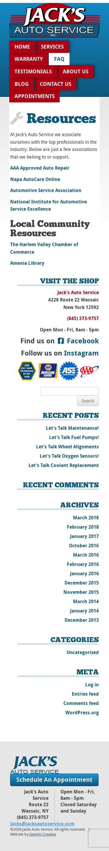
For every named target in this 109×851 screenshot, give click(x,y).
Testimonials (33, 71)
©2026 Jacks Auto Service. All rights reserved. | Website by (51, 832)
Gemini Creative (42, 834)
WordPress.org (82, 712)
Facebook (77, 341)
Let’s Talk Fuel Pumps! (74, 437)
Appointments (35, 96)
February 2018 (83, 527)
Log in (92, 684)
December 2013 (82, 620)
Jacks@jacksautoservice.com (42, 823)
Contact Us (55, 84)
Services (52, 46)
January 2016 (84, 573)
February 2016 (83, 564)
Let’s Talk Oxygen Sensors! (69, 456)
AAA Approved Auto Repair (39, 168)
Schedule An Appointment (54, 779)
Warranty (29, 59)
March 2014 (86, 601)
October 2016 (84, 545)
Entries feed (85, 694)
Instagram (81, 353)
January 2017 (84, 536)
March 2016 (86, 555)
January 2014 (84, 610)
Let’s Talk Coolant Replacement (63, 465)
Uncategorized (83, 652)
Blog (22, 84)
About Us (75, 71)
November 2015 (81, 592)
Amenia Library (27, 263)
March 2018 (86, 517)
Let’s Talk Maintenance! (72, 428)
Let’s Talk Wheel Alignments (67, 446)
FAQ (59, 59)
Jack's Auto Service (34, 765)
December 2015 (82, 583)
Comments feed (81, 703)
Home (22, 46)
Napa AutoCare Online (35, 179)
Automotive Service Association (45, 190)
